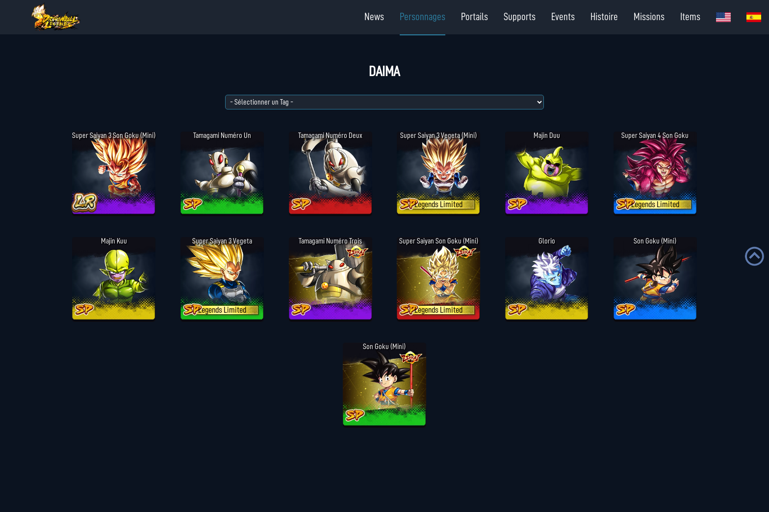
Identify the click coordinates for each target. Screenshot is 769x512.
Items (690, 17)
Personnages (422, 17)
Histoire (604, 17)
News (374, 17)
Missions (649, 17)
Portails (474, 17)
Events (563, 17)
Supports (520, 17)
